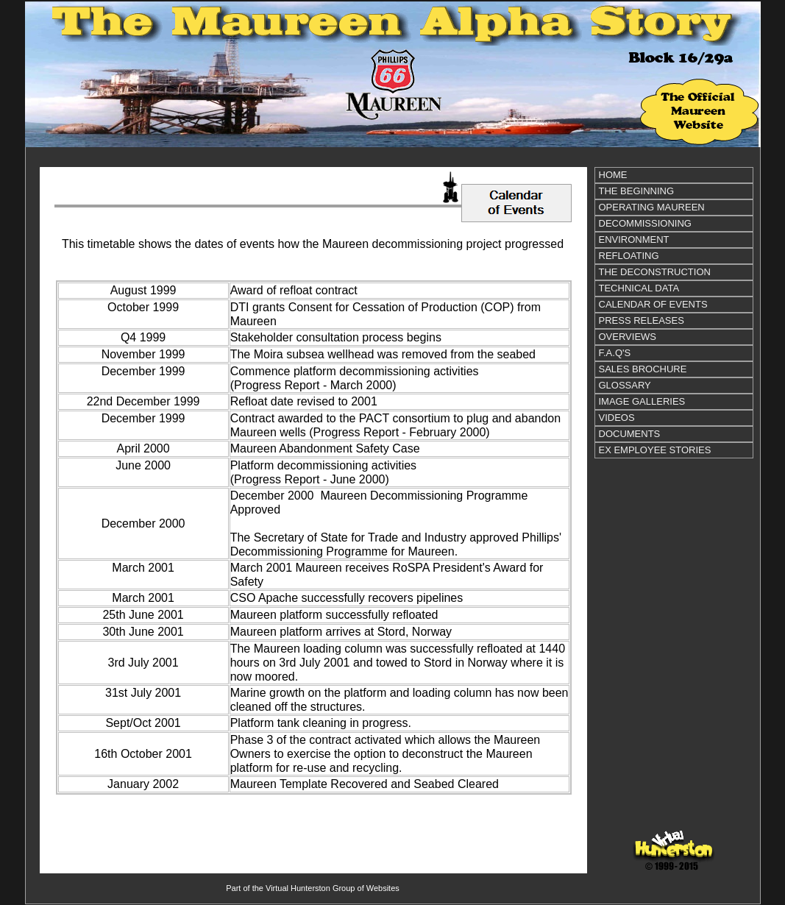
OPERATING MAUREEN (652, 207)
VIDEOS (617, 417)
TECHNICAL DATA (639, 288)
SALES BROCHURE (643, 369)
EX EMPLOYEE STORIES (655, 449)
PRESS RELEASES (641, 320)
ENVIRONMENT (634, 239)
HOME (613, 174)
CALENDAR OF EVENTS (653, 304)
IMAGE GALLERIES (642, 401)
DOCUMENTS (630, 433)
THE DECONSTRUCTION (655, 271)
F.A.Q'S (615, 352)
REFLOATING (629, 255)
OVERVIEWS (628, 336)
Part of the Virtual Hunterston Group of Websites (312, 888)
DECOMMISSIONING (645, 223)
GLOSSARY (625, 385)
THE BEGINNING (637, 190)
